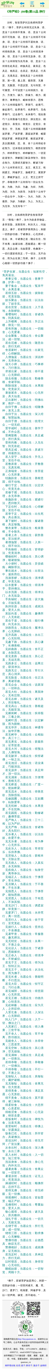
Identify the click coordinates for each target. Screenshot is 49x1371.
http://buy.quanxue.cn (27, 1339)
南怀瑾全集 (10, 1365)
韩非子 (29, 1365)
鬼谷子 (36, 1365)
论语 (18, 1365)
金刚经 (43, 1365)
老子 (23, 1365)
